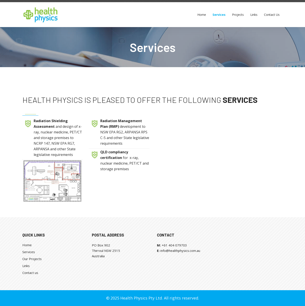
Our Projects (32, 259)
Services (28, 252)
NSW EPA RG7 (62, 143)
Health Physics (52, 99)
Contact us (30, 272)
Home (27, 245)
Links (26, 266)
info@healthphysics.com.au (180, 250)
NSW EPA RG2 (111, 132)
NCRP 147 (42, 143)
